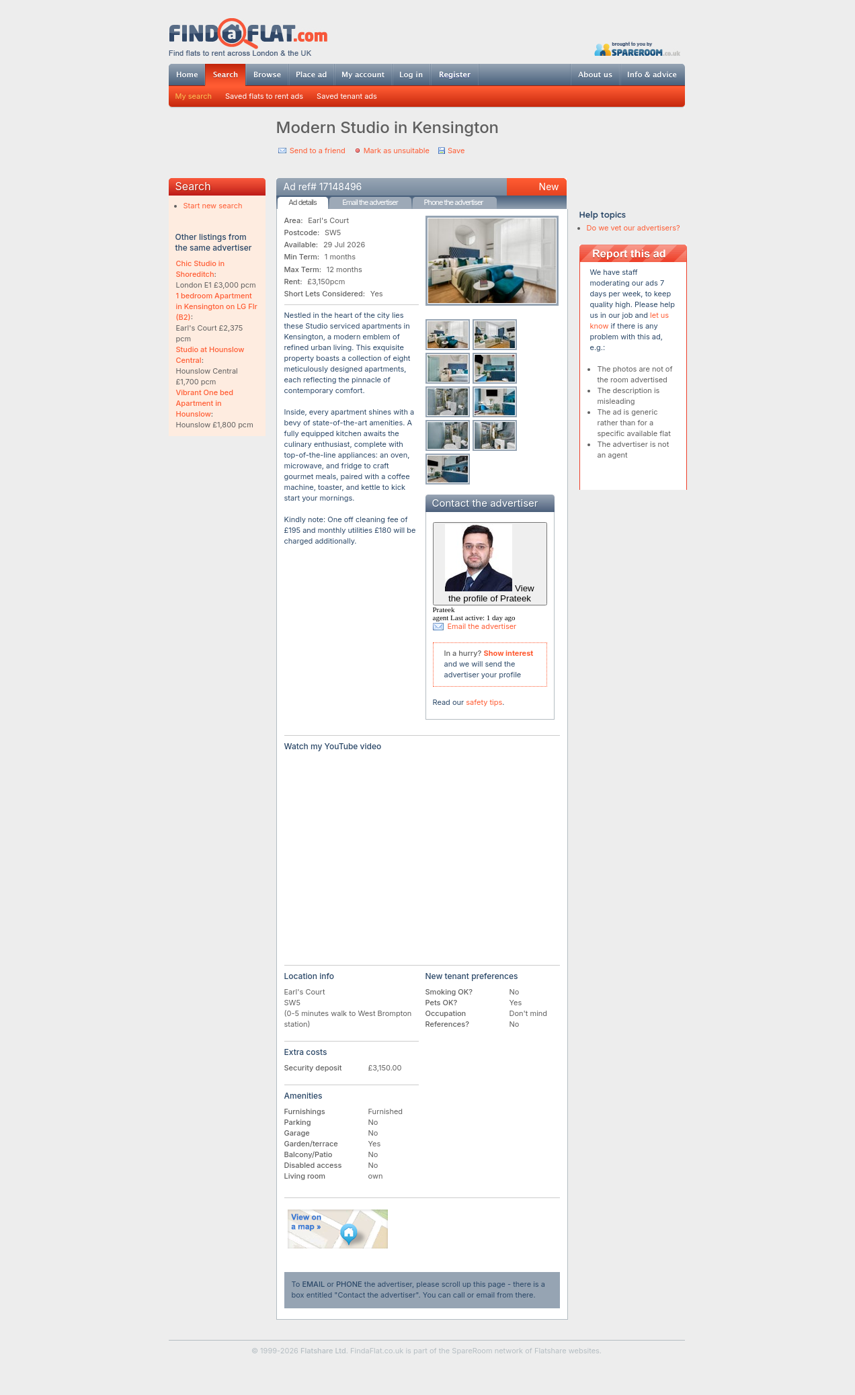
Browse (266, 74)
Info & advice (652, 74)
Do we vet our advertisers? (633, 227)
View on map (338, 1229)
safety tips (484, 702)
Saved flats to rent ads (264, 96)
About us (595, 74)
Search (225, 75)
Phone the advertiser (453, 202)
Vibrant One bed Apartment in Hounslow (205, 403)
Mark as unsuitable (397, 150)
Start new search (213, 205)
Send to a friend (317, 150)
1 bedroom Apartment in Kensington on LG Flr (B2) (216, 306)
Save (456, 150)
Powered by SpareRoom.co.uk (637, 49)
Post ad (311, 74)
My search (193, 96)
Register (454, 74)
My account (363, 74)
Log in (411, 74)
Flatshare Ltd (323, 1350)
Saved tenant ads (347, 96)
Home (187, 74)
